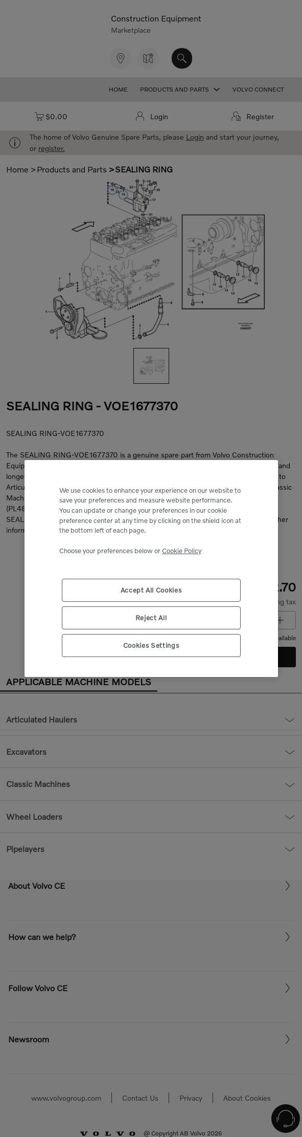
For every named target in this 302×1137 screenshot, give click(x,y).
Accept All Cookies (151, 590)
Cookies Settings (151, 645)
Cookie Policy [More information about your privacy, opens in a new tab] (181, 550)
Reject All (151, 618)
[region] (151, 568)
